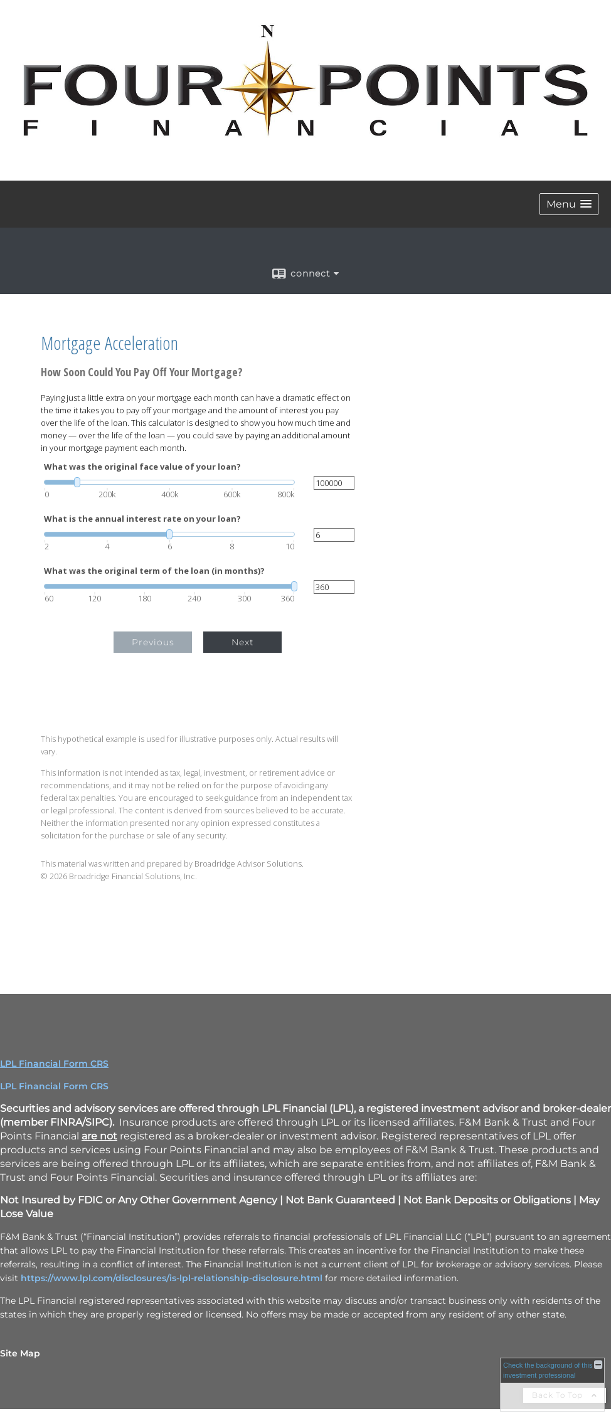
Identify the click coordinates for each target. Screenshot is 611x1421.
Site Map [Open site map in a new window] (20, 1353)
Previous (153, 642)
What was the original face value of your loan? (142, 467)
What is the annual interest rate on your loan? (142, 519)
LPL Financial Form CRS (54, 1086)
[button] (568, 204)
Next (242, 642)
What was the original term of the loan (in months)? (154, 571)
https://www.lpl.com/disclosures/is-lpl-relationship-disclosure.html (171, 1278)
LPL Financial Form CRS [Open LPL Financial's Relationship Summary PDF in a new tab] (54, 1063)
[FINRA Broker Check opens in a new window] (552, 1385)
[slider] (169, 482)
